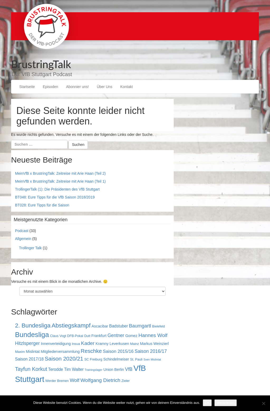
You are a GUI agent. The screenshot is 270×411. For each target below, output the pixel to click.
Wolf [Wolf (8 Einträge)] (75, 380)
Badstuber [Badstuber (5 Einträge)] (118, 326)
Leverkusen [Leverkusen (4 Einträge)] (119, 343)
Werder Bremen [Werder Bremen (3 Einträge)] (57, 381)
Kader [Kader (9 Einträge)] (87, 343)
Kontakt (126, 87)
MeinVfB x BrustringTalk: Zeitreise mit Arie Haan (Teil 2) (60, 173)
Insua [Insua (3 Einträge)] (76, 344)
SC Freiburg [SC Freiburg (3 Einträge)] (93, 359)
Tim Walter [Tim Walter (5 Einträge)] (74, 369)
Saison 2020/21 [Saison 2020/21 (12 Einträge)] (64, 358)
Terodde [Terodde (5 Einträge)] (55, 369)
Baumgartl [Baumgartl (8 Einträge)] (140, 326)
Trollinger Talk (30, 248)
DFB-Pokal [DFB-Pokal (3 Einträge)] (75, 336)
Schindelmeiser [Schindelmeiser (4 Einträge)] (116, 359)
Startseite (27, 87)
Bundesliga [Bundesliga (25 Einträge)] (32, 335)
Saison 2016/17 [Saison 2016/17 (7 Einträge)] (150, 351)
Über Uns (104, 87)
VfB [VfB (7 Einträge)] (128, 369)
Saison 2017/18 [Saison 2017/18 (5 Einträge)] (29, 359)
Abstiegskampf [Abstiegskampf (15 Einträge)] (71, 325)
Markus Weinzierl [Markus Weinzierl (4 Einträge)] (154, 343)
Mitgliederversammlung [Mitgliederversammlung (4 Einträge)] (60, 351)
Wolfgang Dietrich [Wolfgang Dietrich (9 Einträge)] (100, 380)
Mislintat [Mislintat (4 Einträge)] (33, 351)
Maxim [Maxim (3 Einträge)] (20, 352)
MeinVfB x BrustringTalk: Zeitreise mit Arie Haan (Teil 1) (60, 181)
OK (207, 403)
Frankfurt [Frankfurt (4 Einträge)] (99, 336)
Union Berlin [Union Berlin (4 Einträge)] (113, 369)
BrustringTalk (41, 64)
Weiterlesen (225, 403)
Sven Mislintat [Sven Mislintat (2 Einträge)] (152, 359)
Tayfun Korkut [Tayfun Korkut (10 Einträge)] (31, 369)
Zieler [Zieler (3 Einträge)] (125, 381)
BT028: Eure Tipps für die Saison (42, 205)
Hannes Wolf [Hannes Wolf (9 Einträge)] (152, 335)
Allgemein (23, 239)
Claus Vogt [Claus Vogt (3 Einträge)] (58, 336)
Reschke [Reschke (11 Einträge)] (91, 351)
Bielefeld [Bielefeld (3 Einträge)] (158, 326)
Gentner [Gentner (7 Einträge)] (116, 335)
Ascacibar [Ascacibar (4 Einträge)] (99, 326)
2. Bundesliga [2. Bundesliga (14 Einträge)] (33, 325)
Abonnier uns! (77, 87)
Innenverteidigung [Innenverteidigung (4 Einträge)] (56, 343)
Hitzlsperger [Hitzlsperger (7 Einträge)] (27, 343)
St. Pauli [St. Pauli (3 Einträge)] (136, 359)
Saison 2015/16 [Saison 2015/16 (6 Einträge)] (118, 351)
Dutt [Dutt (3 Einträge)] (87, 336)
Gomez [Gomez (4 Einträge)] (131, 336)
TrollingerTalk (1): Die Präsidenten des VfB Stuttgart (57, 189)
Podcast (21, 231)
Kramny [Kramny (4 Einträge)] (101, 343)
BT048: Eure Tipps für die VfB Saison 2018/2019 (55, 197)
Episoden (50, 87)
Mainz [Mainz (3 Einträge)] (134, 344)
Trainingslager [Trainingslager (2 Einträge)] (93, 369)
